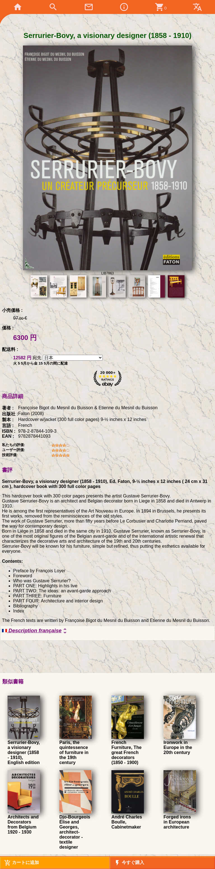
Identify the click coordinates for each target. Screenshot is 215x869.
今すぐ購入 (129, 863)
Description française (35, 631)
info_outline (124, 7)
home (17, 7)
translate (197, 7)
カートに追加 (21, 863)
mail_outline (89, 7)
